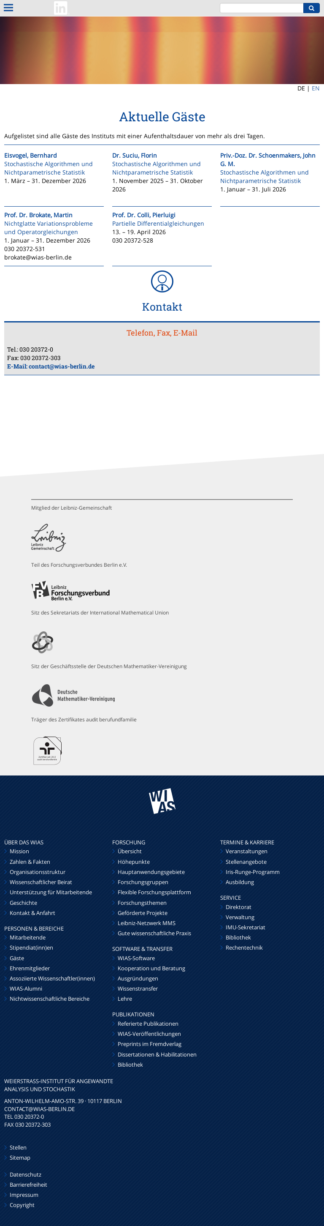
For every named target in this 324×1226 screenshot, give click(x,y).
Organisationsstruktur (37, 872)
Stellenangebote (246, 862)
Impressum (24, 1195)
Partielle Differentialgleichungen (158, 223)
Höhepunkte (134, 862)
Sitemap (20, 1157)
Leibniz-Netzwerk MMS (147, 923)
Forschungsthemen (142, 903)
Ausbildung (240, 882)
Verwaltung (240, 917)
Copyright (22, 1205)
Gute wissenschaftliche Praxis (154, 933)
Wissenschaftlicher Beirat (41, 882)
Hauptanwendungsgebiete (151, 872)
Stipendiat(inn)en (31, 947)
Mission (19, 851)
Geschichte (23, 903)
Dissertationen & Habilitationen (157, 1054)
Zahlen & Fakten (30, 862)
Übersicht (130, 851)
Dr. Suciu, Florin (134, 155)
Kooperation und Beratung (151, 968)
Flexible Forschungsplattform (154, 892)
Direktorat (238, 907)
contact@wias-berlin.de (61, 366)
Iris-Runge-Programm (253, 872)
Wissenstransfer (138, 988)
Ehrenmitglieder (30, 968)
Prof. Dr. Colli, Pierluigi (144, 215)
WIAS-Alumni (26, 988)
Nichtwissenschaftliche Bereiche (49, 998)
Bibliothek (130, 1064)
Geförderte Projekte (142, 913)
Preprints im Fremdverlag (149, 1044)
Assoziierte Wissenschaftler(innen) (52, 978)
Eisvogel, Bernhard (30, 155)
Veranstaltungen (246, 851)
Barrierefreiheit (28, 1184)
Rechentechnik (244, 947)
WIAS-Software (136, 958)
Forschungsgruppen (143, 882)
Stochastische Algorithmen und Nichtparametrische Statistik (48, 168)
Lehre (125, 998)
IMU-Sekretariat (245, 927)
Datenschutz (25, 1174)
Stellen (18, 1147)
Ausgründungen (138, 978)
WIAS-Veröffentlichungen (149, 1034)
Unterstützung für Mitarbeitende (51, 892)
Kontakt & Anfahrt (32, 913)
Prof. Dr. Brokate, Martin (38, 215)
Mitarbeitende (28, 937)
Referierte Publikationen (148, 1023)
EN (316, 88)
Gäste (17, 958)
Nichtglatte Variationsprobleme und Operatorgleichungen (48, 227)
